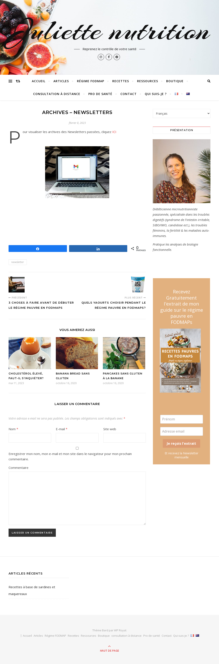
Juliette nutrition (109, 30)
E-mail (61, 429)
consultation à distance (56, 94)
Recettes (120, 81)
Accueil (38, 81)
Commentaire (18, 467)
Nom (13, 429)
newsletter (17, 262)
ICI (114, 132)
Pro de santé (100, 94)
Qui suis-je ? (156, 94)
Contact (128, 94)
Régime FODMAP (90, 81)
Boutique (174, 81)
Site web (109, 429)
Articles (61, 81)
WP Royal (120, 630)
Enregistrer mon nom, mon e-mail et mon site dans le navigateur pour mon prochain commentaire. (70, 456)
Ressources (147, 81)
